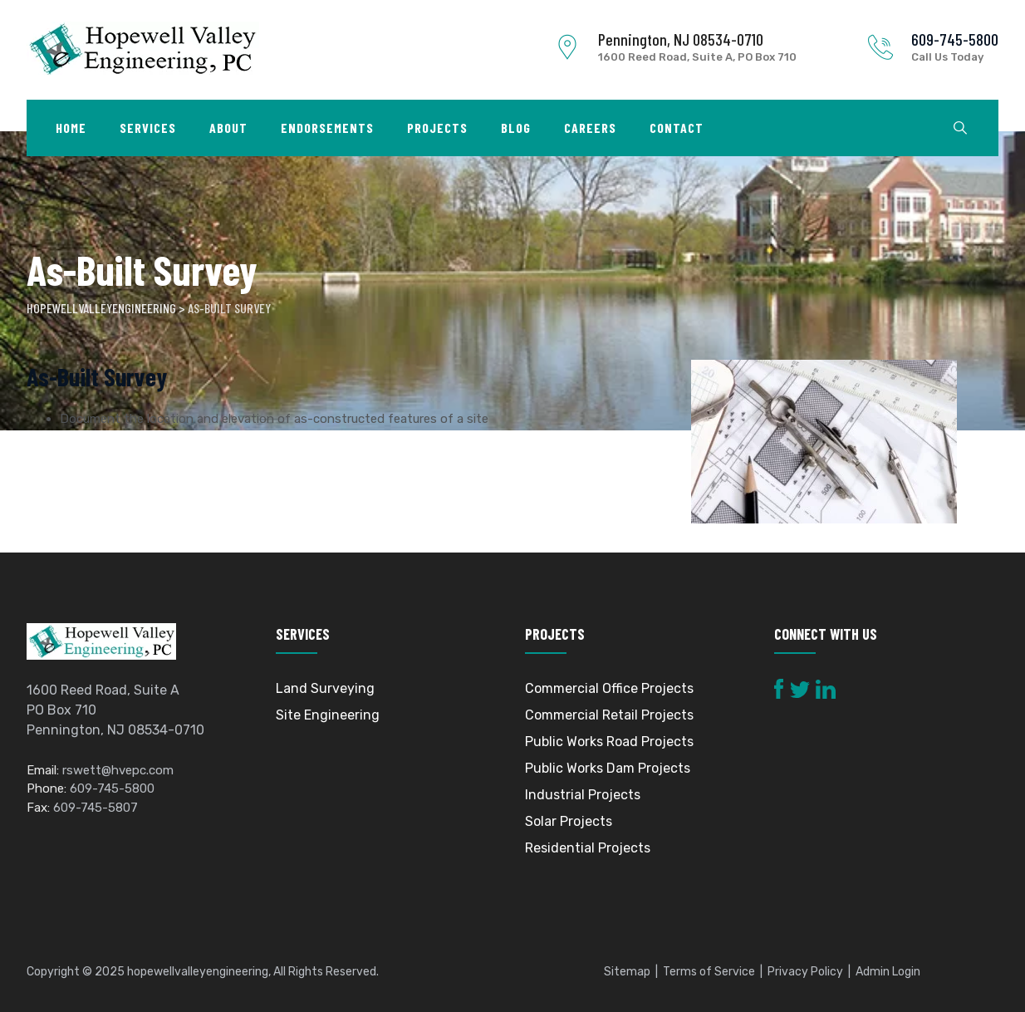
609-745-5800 (954, 39)
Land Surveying (325, 688)
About (228, 127)
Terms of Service (709, 972)
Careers (590, 127)
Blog (516, 127)
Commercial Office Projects (609, 688)
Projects (437, 127)
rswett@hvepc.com (118, 770)
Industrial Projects (582, 795)
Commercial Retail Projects (609, 715)
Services (148, 127)
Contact (677, 127)
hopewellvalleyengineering (197, 972)
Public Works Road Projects (609, 741)
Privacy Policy (805, 972)
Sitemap (627, 972)
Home (71, 127)
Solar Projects (568, 821)
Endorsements (327, 127)
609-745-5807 (95, 807)
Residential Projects (587, 848)
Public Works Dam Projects (607, 768)
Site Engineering (328, 715)
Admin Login (888, 972)
